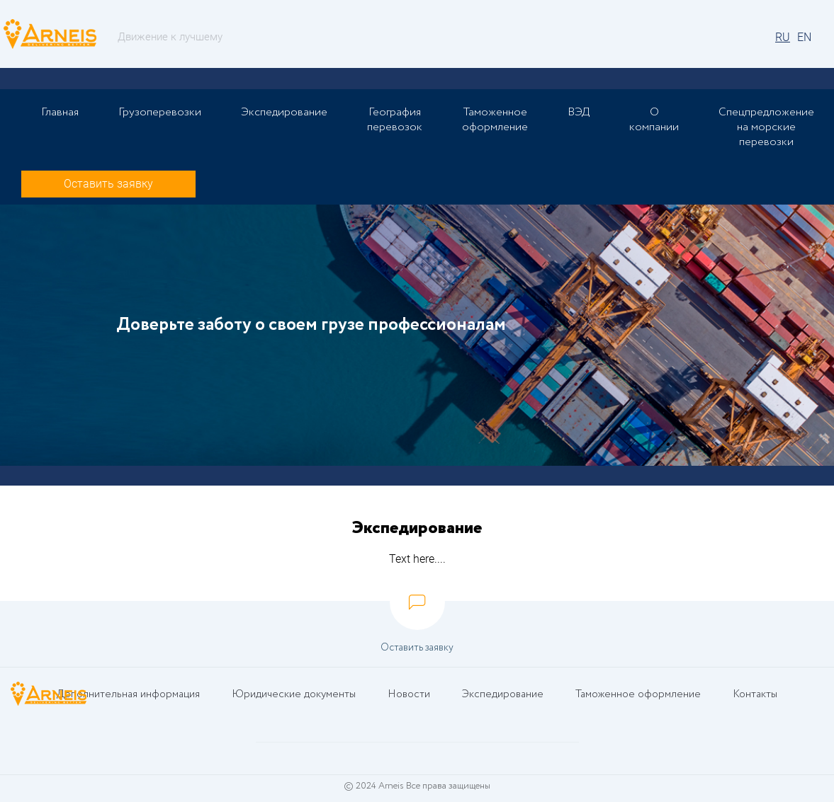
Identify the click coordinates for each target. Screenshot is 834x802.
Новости (409, 695)
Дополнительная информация (129, 695)
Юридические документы (294, 695)
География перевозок (394, 119)
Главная (60, 112)
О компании (654, 119)
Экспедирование (284, 112)
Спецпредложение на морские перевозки (766, 127)
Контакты (754, 695)
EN (804, 37)
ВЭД (579, 112)
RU (782, 37)
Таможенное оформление (495, 119)
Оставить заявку (108, 183)
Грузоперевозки (159, 112)
